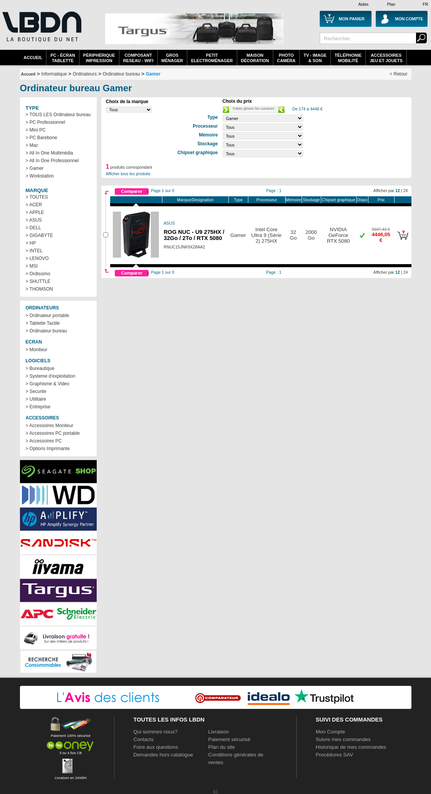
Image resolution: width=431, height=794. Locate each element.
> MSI (32, 266)
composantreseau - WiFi (138, 58)
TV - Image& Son (315, 58)
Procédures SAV (334, 755)
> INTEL (34, 250)
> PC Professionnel (45, 122)
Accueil (33, 57)
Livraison (218, 732)
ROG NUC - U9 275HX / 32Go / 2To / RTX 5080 (194, 235)
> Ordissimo (38, 273)
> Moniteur (37, 349)
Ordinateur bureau (121, 74)
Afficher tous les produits (128, 173)
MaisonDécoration (255, 58)
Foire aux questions (156, 747)
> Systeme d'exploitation (51, 376)
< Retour (398, 74)
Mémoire (293, 199)
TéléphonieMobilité (348, 58)
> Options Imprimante (48, 448)
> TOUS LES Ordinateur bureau (58, 114)
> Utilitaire (36, 399)
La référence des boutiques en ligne (41, 31)
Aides (363, 4)
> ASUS (34, 220)
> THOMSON (39, 289)
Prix (381, 199)
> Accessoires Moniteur (49, 425)
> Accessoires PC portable (53, 433)
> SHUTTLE (38, 281)
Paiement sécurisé (229, 739)
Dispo (362, 199)
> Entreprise (38, 406)
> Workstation (40, 176)
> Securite (36, 391)
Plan (391, 4)
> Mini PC (36, 130)
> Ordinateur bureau (46, 331)
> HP (31, 243)
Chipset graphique (338, 199)
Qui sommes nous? (156, 732)
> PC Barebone (41, 137)
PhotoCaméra (286, 58)
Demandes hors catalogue (163, 755)
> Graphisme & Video (47, 383)
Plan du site (221, 747)
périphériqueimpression (99, 58)
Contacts (144, 739)
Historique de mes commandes (351, 747)
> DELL (33, 227)
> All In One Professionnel (52, 160)
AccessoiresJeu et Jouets (386, 58)
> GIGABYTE (39, 235)
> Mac (32, 145)
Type (238, 199)
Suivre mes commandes (343, 739)
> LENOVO (37, 258)
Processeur (266, 199)
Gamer (153, 74)
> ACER (34, 204)
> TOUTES (37, 197)
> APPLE (35, 212)
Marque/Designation (195, 199)
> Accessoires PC (44, 441)
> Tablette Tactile (43, 323)
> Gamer (35, 168)
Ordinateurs (85, 74)
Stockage (311, 199)
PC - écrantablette (62, 58)
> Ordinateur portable (47, 315)
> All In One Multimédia (49, 153)
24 (405, 190)
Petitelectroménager (212, 58)
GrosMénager (172, 58)
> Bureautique (40, 368)
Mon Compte (330, 732)
